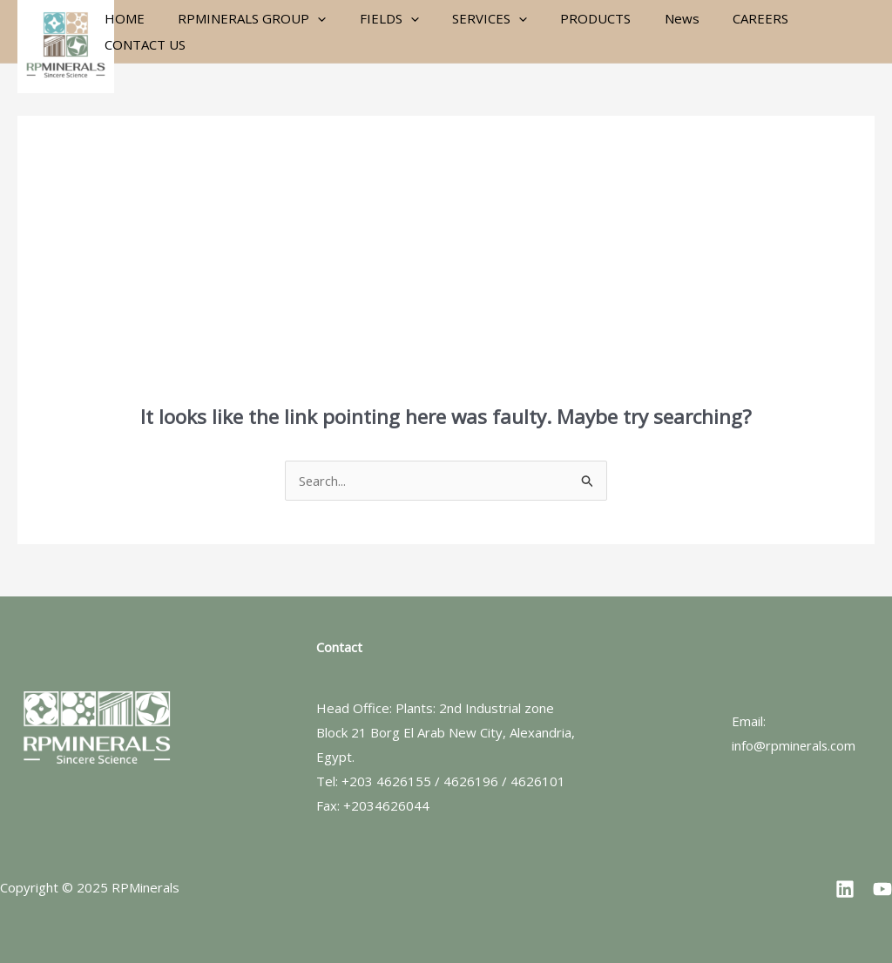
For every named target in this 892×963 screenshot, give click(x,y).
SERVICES (477, 31)
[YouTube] (882, 889)
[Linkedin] (845, 889)
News (655, 31)
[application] (320, 31)
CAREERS (726, 31)
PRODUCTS (576, 31)
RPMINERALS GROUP (254, 31)
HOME (134, 31)
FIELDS (384, 31)
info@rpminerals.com (794, 745)
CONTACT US (821, 31)
